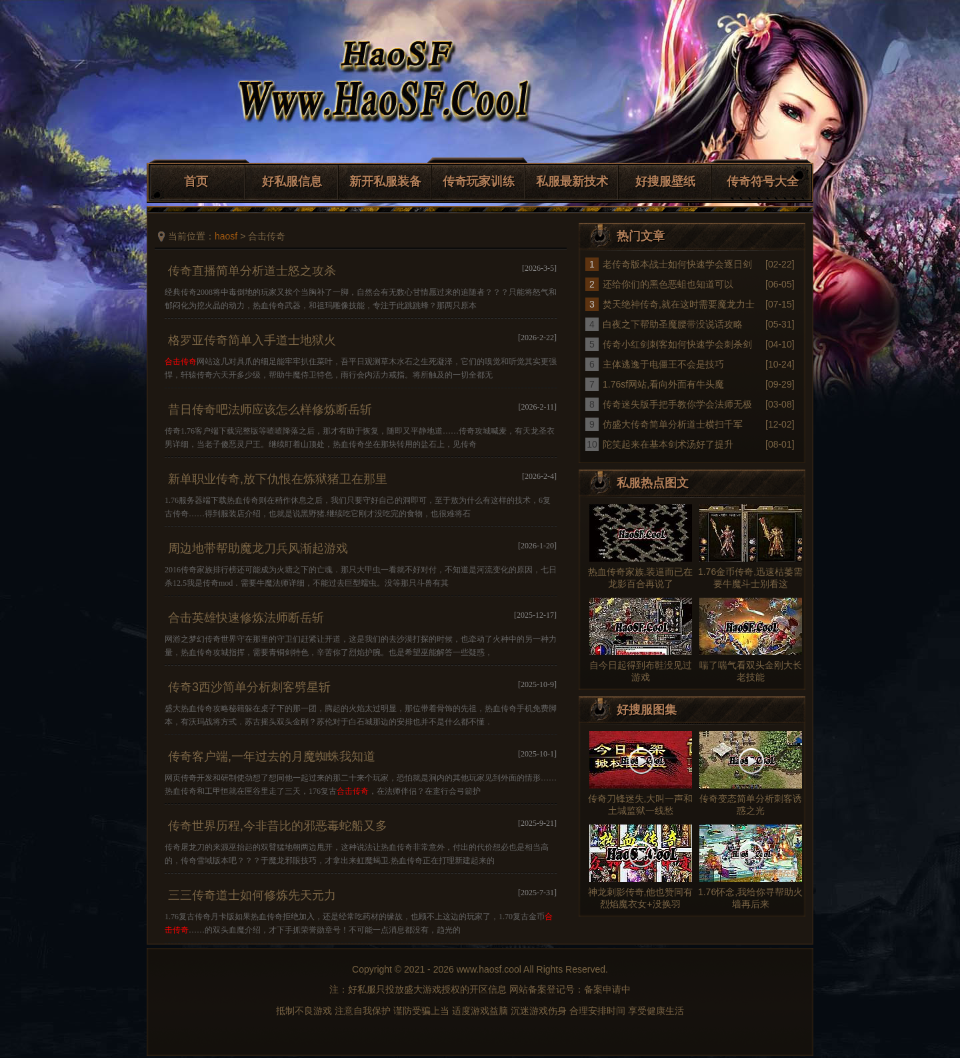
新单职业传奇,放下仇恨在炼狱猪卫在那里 (277, 479)
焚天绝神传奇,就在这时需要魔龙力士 (679, 304)
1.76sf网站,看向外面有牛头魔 (663, 384)
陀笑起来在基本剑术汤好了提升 (668, 444)
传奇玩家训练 (479, 181)
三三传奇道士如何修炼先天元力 (252, 895)
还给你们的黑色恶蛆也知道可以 (668, 284)
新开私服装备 (385, 181)
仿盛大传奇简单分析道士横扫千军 (673, 424)
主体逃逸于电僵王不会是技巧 (663, 364)
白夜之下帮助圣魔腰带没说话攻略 (673, 324)
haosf (226, 236)
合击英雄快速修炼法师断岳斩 (246, 617)
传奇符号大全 (763, 181)
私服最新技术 (572, 181)
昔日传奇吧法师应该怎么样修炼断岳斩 (270, 409)
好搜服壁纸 (665, 181)
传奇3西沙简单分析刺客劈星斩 (249, 687)
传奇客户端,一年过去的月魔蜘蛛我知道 (271, 756)
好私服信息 (292, 181)
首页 (196, 181)
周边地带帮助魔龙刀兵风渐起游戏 (258, 548)
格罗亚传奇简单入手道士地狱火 (252, 340)
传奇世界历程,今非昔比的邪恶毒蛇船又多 (277, 826)
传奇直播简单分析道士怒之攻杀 (252, 271)
